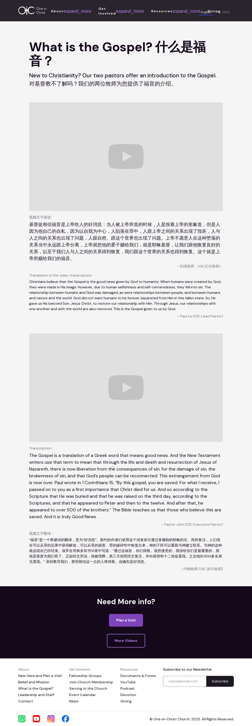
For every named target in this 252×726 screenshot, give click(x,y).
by (225, 7)
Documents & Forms (138, 675)
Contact (25, 701)
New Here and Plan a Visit (40, 675)
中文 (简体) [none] (222, 12)
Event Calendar (82, 694)
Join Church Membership (91, 682)
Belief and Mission (33, 682)
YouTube (128, 682)
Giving (126, 701)
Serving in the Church (88, 688)
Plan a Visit (126, 620)
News (73, 701)
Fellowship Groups (85, 675)
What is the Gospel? (35, 688)
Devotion (128, 694)
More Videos (126, 640)
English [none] (206, 12)
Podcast (127, 688)
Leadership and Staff (36, 694)
